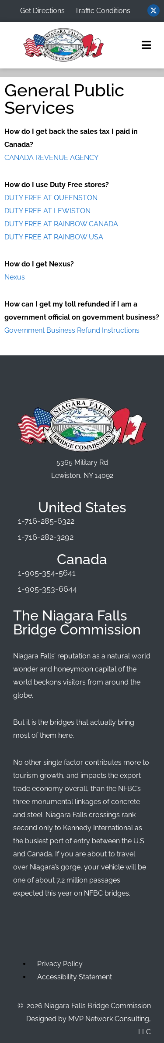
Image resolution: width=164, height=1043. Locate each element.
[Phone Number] (82, 521)
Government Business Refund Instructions (72, 330)
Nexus (14, 277)
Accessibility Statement (74, 977)
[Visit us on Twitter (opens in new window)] (153, 10)
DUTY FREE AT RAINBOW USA (53, 237)
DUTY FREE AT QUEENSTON (51, 198)
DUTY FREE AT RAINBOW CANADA (61, 224)
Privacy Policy (60, 964)
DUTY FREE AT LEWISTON (47, 211)
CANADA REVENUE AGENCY (51, 157)
